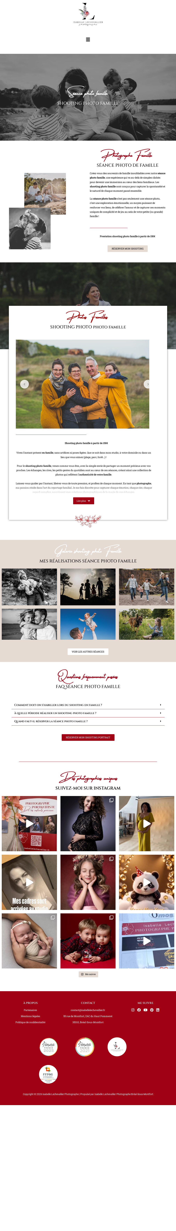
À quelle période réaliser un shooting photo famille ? (55, 922)
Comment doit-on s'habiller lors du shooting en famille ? (58, 914)
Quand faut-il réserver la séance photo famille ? (51, 930)
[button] (87, 39)
